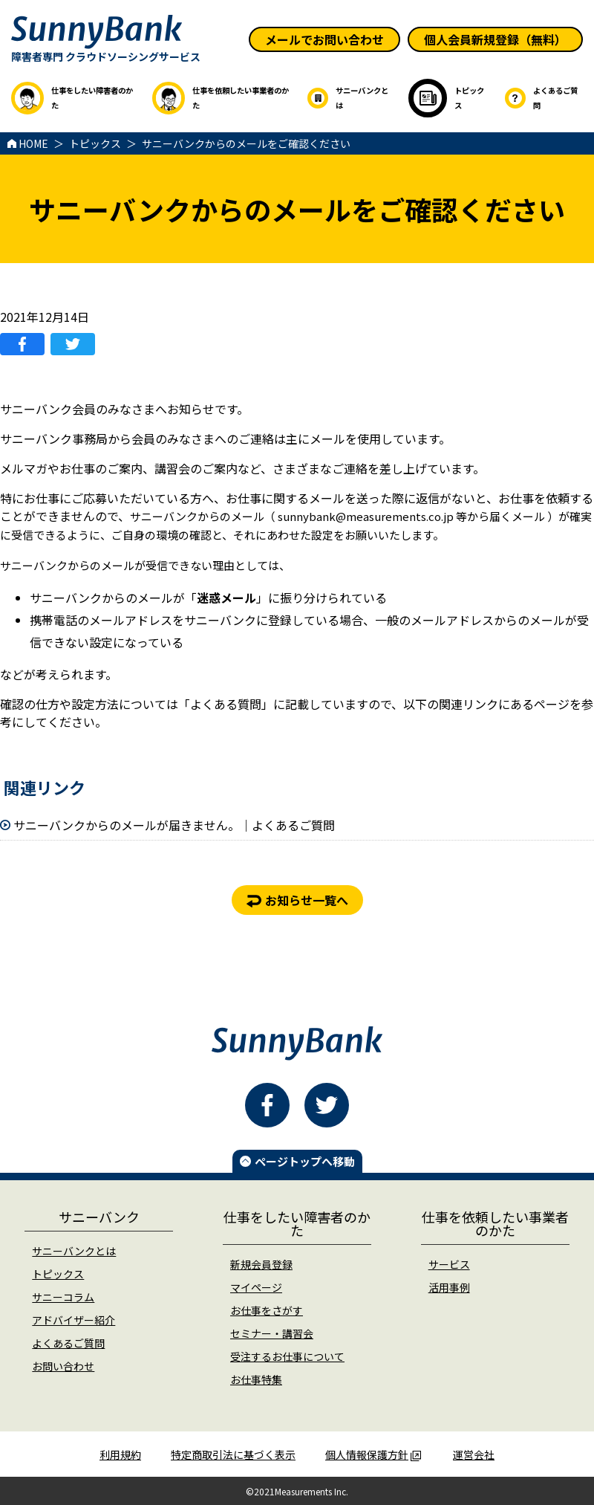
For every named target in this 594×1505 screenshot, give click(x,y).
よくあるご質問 (68, 1343)
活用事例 (449, 1287)
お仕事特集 (256, 1379)
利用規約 (120, 1454)
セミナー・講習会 (271, 1333)
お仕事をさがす (266, 1310)
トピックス (58, 1273)
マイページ (256, 1287)
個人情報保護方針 (373, 1454)
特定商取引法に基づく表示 (233, 1454)
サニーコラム (63, 1296)
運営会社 (474, 1454)
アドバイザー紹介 (73, 1320)
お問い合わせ (63, 1366)
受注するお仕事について (287, 1356)
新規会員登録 (261, 1264)
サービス (449, 1264)
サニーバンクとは (74, 1250)
